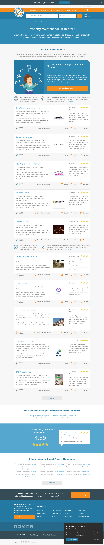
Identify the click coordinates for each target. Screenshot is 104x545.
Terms (53, 516)
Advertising (68, 510)
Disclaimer (81, 513)
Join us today (80, 495)
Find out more (69, 101)
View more (52, 398)
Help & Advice (41, 513)
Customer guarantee (84, 516)
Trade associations (56, 510)
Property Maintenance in (26, 464)
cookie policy (80, 535)
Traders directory (56, 513)
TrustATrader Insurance (50, 535)
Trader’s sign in (86, 6)
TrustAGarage (34, 535)
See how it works (24, 517)
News (39, 516)
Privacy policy (82, 510)
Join (64, 2)
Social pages (68, 516)
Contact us (68, 513)
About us (40, 510)
